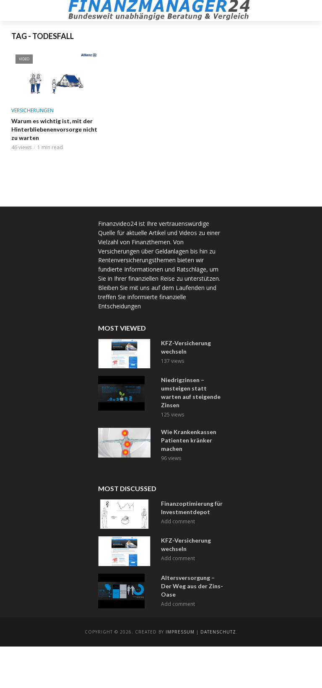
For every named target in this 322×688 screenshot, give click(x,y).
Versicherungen (32, 110)
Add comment (178, 521)
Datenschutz (218, 632)
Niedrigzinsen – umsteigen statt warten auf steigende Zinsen (191, 392)
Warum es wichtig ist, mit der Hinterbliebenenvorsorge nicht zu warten (54, 129)
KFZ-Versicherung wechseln (186, 347)
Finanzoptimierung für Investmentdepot (192, 507)
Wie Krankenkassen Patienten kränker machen (188, 440)
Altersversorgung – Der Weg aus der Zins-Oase (192, 586)
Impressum (180, 632)
